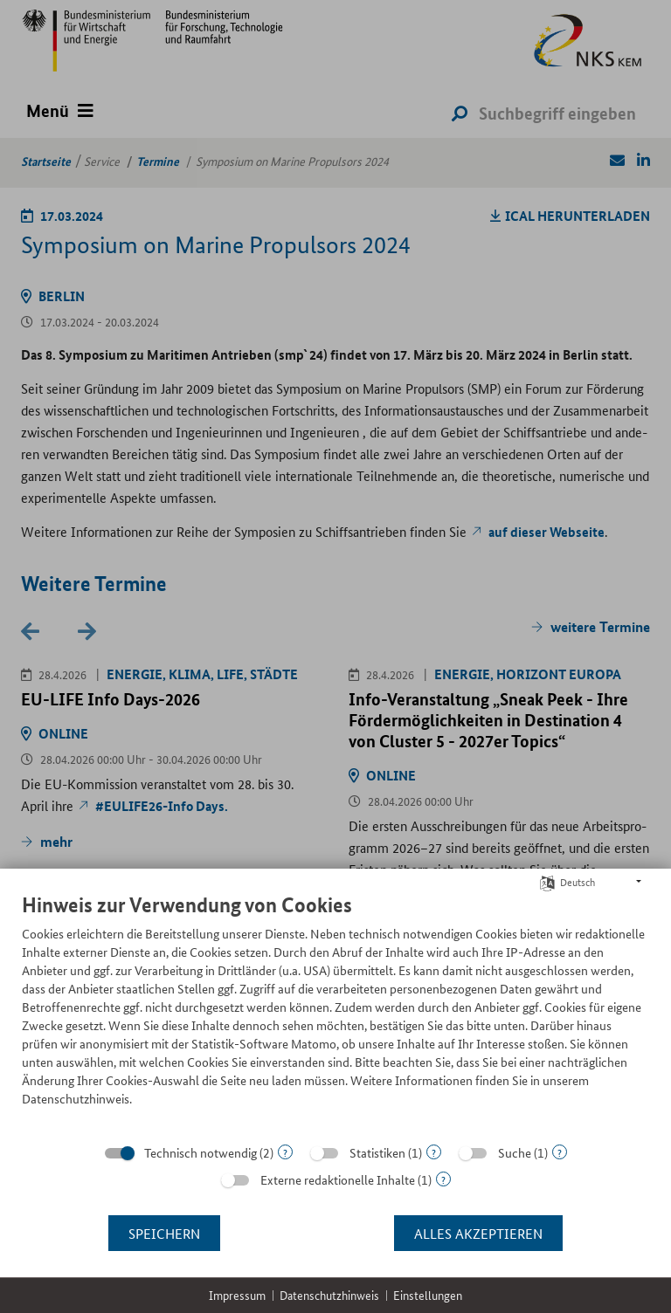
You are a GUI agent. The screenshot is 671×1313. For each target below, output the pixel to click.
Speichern (164, 1233)
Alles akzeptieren (478, 1233)
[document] (335, 1013)
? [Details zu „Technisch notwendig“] (285, 1152)
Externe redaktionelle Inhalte (337, 1179)
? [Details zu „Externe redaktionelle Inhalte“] (443, 1179)
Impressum (237, 1295)
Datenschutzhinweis (329, 1295)
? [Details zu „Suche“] (559, 1152)
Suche (514, 1152)
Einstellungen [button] (427, 1295)
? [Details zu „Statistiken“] (434, 1152)
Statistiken (377, 1152)
